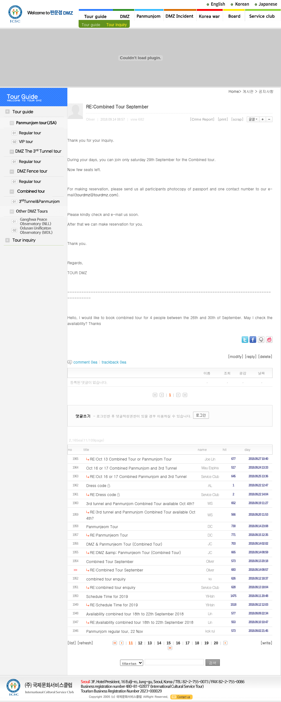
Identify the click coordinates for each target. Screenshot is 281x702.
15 (169, 643)
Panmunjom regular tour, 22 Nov (114, 631)
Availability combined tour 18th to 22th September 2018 (135, 613)
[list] (71, 642)
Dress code (96, 485)
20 (216, 643)
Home (234, 91)
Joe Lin (210, 458)
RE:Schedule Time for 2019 (114, 604)
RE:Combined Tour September (116, 569)
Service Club (210, 476)
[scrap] (237, 119)
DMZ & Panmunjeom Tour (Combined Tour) (124, 544)
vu (209, 578)
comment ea (85, 362)
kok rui (210, 630)
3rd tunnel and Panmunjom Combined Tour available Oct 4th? (140, 503)
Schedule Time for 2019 (107, 596)
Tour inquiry (116, 24)
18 (197, 643)
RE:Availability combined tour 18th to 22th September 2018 (141, 622)
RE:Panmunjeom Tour (109, 534)
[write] (266, 642)
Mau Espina (210, 467)
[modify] (236, 356)
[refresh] (85, 642)
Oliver (210, 561)
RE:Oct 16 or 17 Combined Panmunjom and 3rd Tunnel (138, 476)
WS (209, 503)
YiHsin (210, 596)
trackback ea (114, 362)
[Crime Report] (202, 119)
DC (209, 526)
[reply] (251, 356)
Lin (210, 613)
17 (188, 643)
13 (150, 643)
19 (206, 643)
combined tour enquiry (106, 578)
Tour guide (91, 24)
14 (159, 643)
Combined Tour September (109, 561)
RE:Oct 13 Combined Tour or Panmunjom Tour (131, 458)
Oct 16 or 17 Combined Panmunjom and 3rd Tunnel (131, 467)
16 (178, 643)
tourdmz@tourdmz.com (96, 194)
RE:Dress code (103, 494)
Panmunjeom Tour (102, 526)
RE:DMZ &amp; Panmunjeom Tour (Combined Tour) (135, 552)
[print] (223, 119)
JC (210, 543)
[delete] (265, 356)
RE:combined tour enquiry (112, 587)
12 (140, 643)
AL (210, 485)
